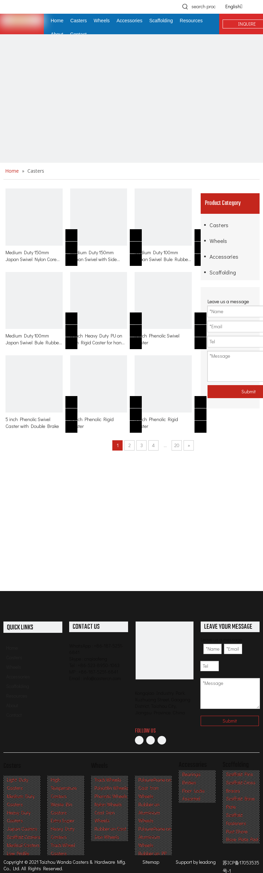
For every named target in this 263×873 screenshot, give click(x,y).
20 (176, 445)
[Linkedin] (150, 740)
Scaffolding (223, 272)
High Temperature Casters (64, 787)
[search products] (203, 6)
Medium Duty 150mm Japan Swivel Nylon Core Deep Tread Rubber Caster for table (33, 256)
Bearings (191, 774)
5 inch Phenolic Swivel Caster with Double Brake (32, 422)
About (12, 705)
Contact (14, 715)
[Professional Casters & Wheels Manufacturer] (164, 650)
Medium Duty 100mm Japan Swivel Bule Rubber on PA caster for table (162, 256)
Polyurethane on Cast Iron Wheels (154, 787)
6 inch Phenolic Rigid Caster (92, 422)
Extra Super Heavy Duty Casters (62, 828)
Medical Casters (23, 845)
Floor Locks (193, 790)
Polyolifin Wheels (111, 788)
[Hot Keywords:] (185, 6)
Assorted (191, 798)
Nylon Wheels (108, 804)
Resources (16, 695)
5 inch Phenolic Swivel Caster (157, 339)
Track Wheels (108, 779)
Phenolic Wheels (111, 796)
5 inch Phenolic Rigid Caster (156, 422)
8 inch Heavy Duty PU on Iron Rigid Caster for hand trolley (97, 339)
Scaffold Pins (239, 774)
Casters (219, 225)
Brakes (189, 782)
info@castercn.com (102, 678)
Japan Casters (22, 828)
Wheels (218, 240)
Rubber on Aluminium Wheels (149, 812)
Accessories (224, 256)
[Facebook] (139, 740)
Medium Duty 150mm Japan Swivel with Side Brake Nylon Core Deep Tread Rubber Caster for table (95, 256)
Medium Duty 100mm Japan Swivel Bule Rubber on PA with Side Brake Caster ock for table (33, 339)
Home (12, 647)
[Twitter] (162, 740)
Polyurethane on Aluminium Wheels (154, 836)
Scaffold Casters (23, 837)
